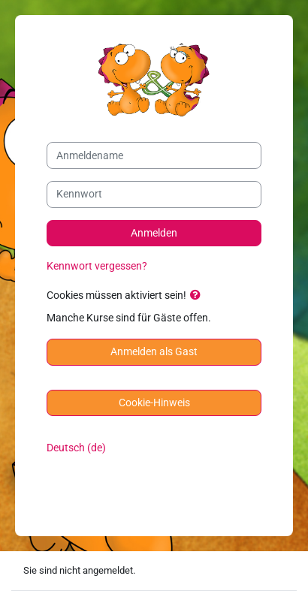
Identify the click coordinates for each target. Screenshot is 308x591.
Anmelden (154, 233)
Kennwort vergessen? (97, 266)
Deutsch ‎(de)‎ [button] (76, 448)
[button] (198, 296)
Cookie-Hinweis (154, 403)
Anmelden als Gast (154, 351)
